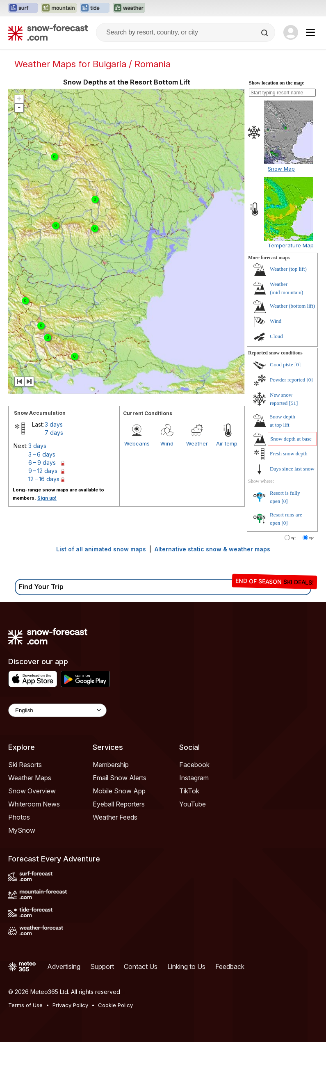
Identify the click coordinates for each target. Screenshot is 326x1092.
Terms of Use (25, 1005)
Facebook (194, 765)
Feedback (229, 966)
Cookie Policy (115, 1005)
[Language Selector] (57, 710)
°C (293, 538)
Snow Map (281, 168)
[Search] (265, 32)
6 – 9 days (42, 462)
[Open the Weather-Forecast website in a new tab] (129, 8)
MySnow (21, 830)
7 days (54, 432)
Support (102, 966)
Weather (197, 443)
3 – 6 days (41, 454)
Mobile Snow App (119, 791)
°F (311, 538)
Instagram (194, 778)
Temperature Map (291, 245)
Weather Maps (29, 778)
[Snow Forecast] (48, 32)
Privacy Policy (70, 1005)
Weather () (288, 269)
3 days (54, 424)
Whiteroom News (34, 804)
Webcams (137, 443)
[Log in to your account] (290, 32)
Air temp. (227, 443)
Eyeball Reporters (119, 804)
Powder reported (287, 380)
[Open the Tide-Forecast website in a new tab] (94, 8)
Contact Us (140, 966)
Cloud (276, 336)
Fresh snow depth (289, 453)
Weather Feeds (115, 817)
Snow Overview (32, 791)
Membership (111, 765)
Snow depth (291, 439)
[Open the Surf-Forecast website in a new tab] (23, 8)
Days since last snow (292, 469)
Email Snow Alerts (119, 778)
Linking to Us (186, 966)
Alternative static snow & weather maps (212, 549)
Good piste (281, 364)
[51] (293, 403)
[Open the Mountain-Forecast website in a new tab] (59, 8)
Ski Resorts (25, 765)
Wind (166, 443)
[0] (297, 364)
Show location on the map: (277, 83)
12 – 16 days (43, 478)
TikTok (189, 791)
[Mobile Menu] (310, 32)
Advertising (63, 966)
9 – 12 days (42, 470)
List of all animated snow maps (101, 549)
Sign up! (47, 498)
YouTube (192, 804)
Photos (19, 817)
